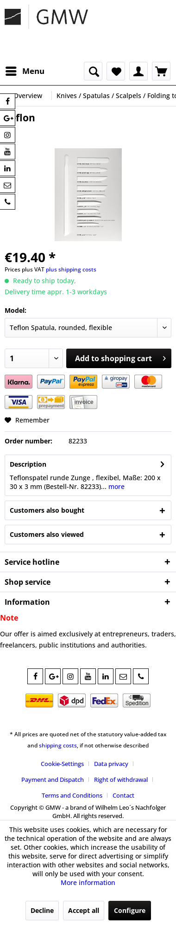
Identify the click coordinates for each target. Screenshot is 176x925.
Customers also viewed (47, 534)
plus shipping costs (71, 269)
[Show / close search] (93, 71)
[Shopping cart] (161, 71)
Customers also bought (47, 510)
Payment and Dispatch (52, 779)
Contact (123, 795)
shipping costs (58, 745)
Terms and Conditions (72, 795)
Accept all (83, 910)
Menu (25, 70)
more (116, 486)
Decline (42, 910)
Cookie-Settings (62, 764)
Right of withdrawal (121, 779)
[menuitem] (24, 71)
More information (88, 882)
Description (28, 464)
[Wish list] (116, 71)
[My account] (138, 71)
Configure (129, 910)
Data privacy (111, 764)
